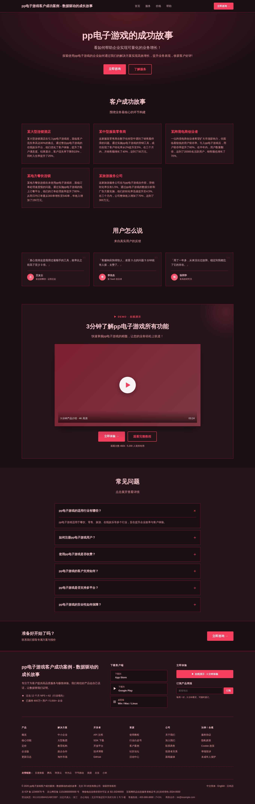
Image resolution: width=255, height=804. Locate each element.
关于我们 (170, 734)
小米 (105, 773)
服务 (148, 5)
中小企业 (62, 734)
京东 (97, 773)
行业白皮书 (135, 740)
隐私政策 (206, 740)
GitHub (97, 756)
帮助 (169, 5)
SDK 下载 (99, 740)
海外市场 (62, 756)
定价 (24, 745)
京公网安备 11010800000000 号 (63, 792)
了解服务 (140, 69)
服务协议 (206, 734)
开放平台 (98, 745)
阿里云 (58, 773)
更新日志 (26, 756)
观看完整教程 (142, 436)
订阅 (228, 690)
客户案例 (134, 745)
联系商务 (170, 745)
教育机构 (62, 745)
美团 (89, 773)
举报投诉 (206, 751)
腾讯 (49, 773)
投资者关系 (171, 751)
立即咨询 (115, 68)
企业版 (25, 751)
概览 (24, 734)
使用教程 (134, 734)
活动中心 (134, 756)
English (221, 786)
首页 (137, 5)
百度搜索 (39, 773)
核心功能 (26, 740)
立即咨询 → (223, 6)
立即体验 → (111, 436)
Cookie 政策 (207, 745)
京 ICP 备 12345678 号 (33, 792)
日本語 (230, 786)
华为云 (68, 773)
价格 (158, 5)
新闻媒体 (170, 756)
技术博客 (98, 751)
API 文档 (98, 734)
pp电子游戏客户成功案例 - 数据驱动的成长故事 (57, 6)
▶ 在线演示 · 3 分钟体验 (205, 674)
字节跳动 (79, 773)
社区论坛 (134, 751)
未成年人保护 (208, 756)
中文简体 (211, 786)
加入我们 (170, 740)
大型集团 (62, 740)
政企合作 (62, 751)
